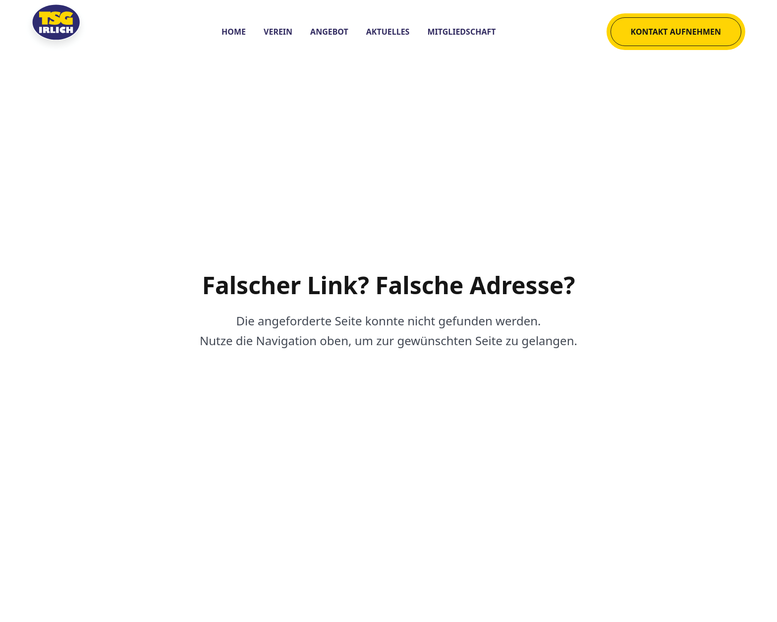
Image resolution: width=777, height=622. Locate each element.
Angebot (329, 31)
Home (234, 31)
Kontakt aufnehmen (676, 31)
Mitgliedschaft (461, 31)
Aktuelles (388, 31)
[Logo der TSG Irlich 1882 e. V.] (69, 31)
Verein (278, 31)
